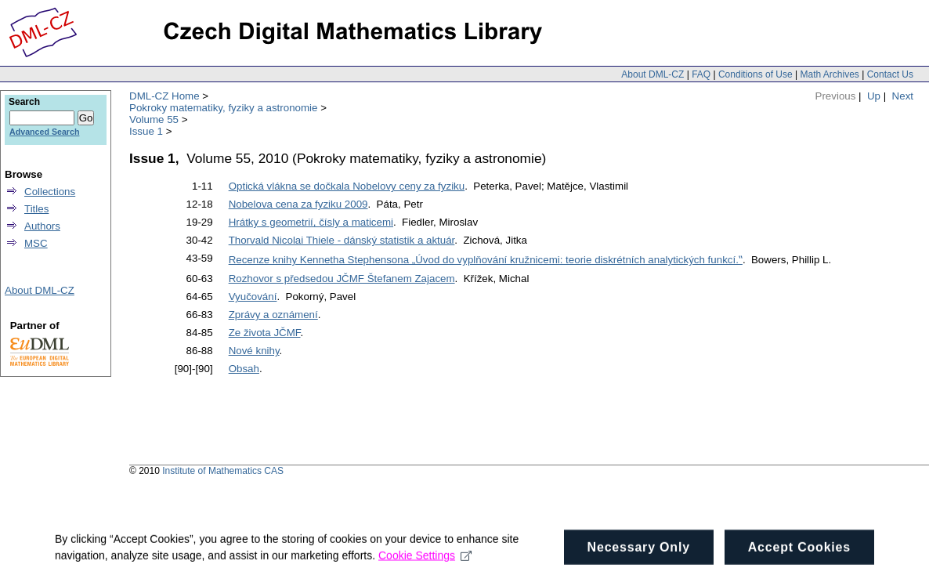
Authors (42, 226)
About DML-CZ (652, 74)
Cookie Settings (425, 559)
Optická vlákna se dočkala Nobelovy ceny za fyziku (347, 186)
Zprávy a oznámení (273, 314)
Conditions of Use (755, 74)
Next (902, 96)
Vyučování (253, 296)
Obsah (244, 369)
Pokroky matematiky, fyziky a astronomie (223, 108)
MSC (36, 243)
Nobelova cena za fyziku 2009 (298, 204)
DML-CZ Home (164, 96)
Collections (49, 191)
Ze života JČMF (265, 332)
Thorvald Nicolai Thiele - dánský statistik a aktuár (342, 240)
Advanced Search (44, 131)
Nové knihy (254, 350)
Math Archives (829, 74)
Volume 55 (154, 119)
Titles (36, 209)
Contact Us (890, 74)
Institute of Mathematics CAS (223, 470)
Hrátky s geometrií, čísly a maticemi (311, 222)
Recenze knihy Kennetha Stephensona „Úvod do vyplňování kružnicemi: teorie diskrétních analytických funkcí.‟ (486, 260)
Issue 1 (146, 131)
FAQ (701, 74)
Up (873, 96)
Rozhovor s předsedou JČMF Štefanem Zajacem (342, 278)
